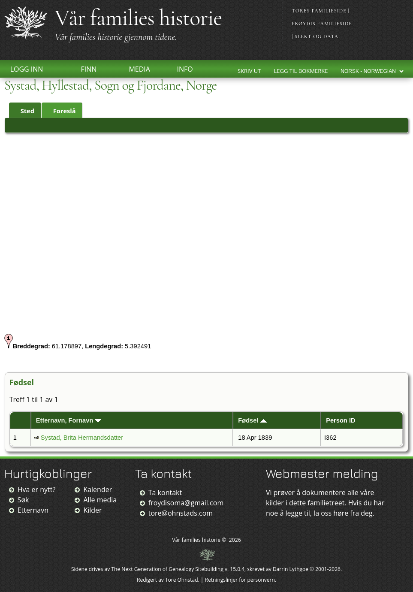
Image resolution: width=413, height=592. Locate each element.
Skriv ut (249, 71)
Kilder (92, 510)
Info (185, 69)
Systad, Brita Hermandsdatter (82, 437)
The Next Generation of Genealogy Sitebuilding (167, 569)
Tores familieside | (320, 11)
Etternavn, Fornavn (69, 420)
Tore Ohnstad (181, 579)
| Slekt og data (315, 36)
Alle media (100, 499)
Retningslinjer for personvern (240, 579)
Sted (23, 110)
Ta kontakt (165, 492)
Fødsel (252, 420)
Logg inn (26, 69)
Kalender (97, 489)
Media (139, 69)
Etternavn (33, 510)
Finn (88, 69)
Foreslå (60, 110)
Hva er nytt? (37, 489)
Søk (23, 499)
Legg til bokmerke (301, 71)
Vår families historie (138, 17)
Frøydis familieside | (323, 24)
